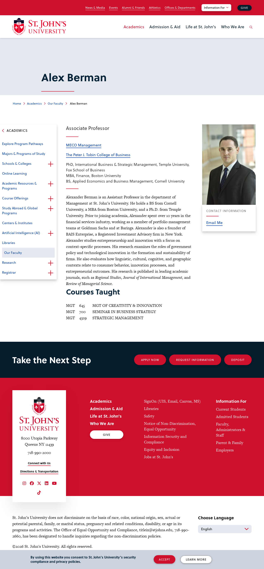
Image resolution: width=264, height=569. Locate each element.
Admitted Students (232, 416)
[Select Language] (225, 529)
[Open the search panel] (250, 30)
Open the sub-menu (50, 164)
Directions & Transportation (39, 471)
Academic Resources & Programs (19, 186)
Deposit (238, 360)
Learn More (196, 559)
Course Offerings (15, 198)
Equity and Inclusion (161, 449)
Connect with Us (39, 463)
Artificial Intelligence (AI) (21, 232)
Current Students (231, 409)
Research (9, 262)
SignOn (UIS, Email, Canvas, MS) (172, 401)
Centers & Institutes (17, 222)
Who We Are (232, 27)
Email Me (214, 222)
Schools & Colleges (16, 163)
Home (17, 103)
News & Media (95, 7)
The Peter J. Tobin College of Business (98, 154)
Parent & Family (229, 442)
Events (113, 7)
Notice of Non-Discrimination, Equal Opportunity (170, 426)
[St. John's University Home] (39, 26)
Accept (164, 559)
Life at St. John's (201, 27)
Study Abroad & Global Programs (20, 210)
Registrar (9, 272)
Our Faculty (55, 103)
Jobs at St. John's (158, 457)
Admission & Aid (164, 27)
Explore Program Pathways (22, 143)
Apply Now (150, 360)
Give (244, 8)
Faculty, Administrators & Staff (230, 429)
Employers (225, 450)
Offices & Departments (180, 7)
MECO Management (83, 145)
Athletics (154, 7)
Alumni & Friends (133, 7)
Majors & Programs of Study (23, 153)
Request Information (195, 360)
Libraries (8, 242)
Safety (149, 416)
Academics (134, 27)
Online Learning (14, 173)
